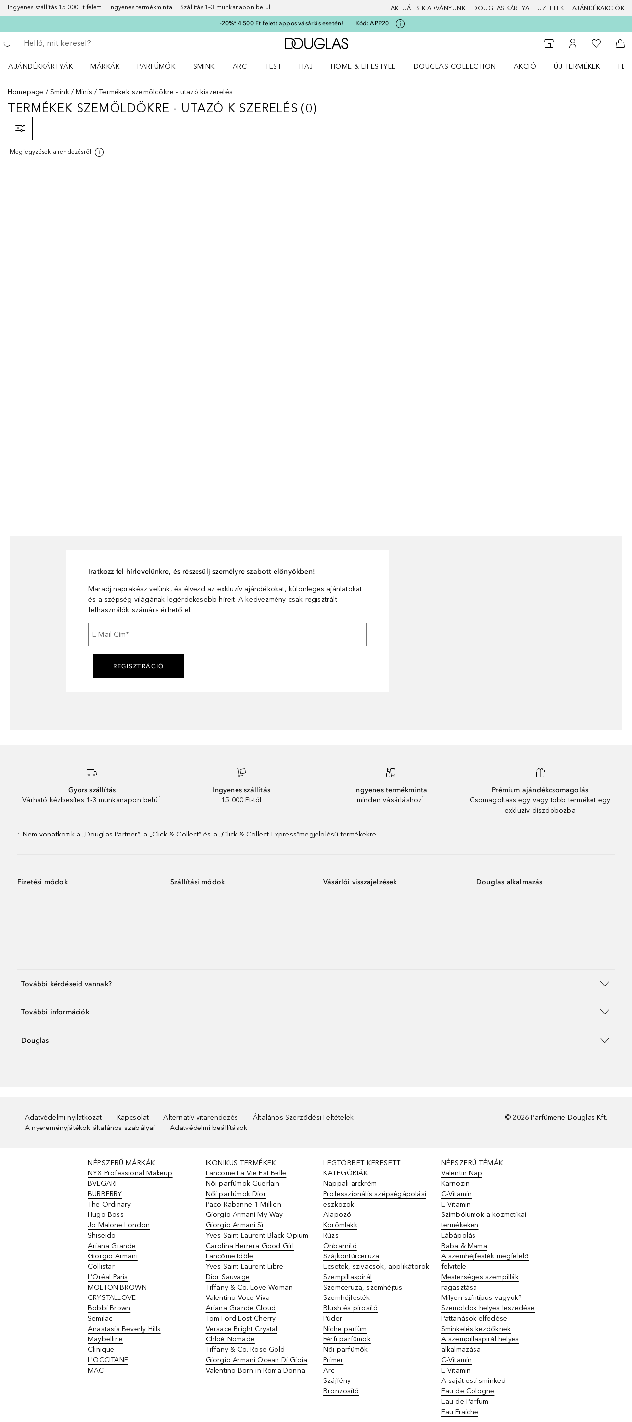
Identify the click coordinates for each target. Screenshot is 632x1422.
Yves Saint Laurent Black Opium (257, 1235)
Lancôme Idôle (230, 1256)
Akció (525, 66)
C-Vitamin (456, 1194)
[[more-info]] (57, 152)
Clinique (101, 1349)
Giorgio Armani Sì (234, 1225)
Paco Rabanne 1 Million (243, 1204)
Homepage (26, 92)
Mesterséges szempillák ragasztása (480, 1282)
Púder (332, 1318)
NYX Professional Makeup (130, 1173)
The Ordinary (109, 1204)
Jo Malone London (119, 1225)
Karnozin (455, 1183)
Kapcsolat (133, 1117)
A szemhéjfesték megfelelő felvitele (485, 1261)
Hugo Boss (106, 1215)
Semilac (100, 1318)
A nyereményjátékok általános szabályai (90, 1128)
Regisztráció (138, 666)
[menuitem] (46, 66)
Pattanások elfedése (474, 1318)
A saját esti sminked (473, 1381)
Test (273, 66)
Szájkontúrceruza (351, 1256)
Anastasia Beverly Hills (124, 1329)
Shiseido (102, 1235)
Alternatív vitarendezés (200, 1117)
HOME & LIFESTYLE (363, 66)
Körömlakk (340, 1225)
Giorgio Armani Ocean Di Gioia (257, 1360)
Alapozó (337, 1215)
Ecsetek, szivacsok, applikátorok (376, 1266)
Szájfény (337, 1381)
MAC (96, 1370)
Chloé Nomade (230, 1339)
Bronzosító (341, 1391)
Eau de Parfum (465, 1401)
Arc (240, 66)
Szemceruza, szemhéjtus (362, 1287)
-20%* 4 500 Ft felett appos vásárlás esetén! (282, 23)
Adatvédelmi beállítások (209, 1128)
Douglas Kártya (501, 8)
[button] (316, 983)
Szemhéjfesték (346, 1298)
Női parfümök (345, 1349)
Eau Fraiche (459, 1412)
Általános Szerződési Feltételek (303, 1117)
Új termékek (577, 66)
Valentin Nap (461, 1173)
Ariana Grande (112, 1246)
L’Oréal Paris (108, 1277)
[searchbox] (96, 43)
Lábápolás (458, 1235)
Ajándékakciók (598, 8)
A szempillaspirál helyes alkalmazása (480, 1344)
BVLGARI (102, 1183)
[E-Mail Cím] (227, 634)
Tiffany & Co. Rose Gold (245, 1349)
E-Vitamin (456, 1204)
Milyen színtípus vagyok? (481, 1298)
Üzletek (550, 8)
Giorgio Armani (113, 1256)
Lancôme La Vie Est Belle (246, 1173)
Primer (333, 1360)
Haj (306, 66)
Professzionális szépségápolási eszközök (374, 1199)
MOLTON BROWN (117, 1287)
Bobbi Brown (109, 1308)
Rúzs (331, 1235)
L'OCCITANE (108, 1360)
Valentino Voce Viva (238, 1298)
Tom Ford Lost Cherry (241, 1318)
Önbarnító (340, 1246)
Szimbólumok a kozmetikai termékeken (484, 1220)
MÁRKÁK (104, 66)
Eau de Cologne (468, 1391)
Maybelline (105, 1339)
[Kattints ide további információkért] (400, 24)
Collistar (101, 1266)
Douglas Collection (455, 66)
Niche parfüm (345, 1329)
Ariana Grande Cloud (241, 1308)
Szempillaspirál (347, 1277)
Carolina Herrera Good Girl (250, 1246)
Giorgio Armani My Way (244, 1215)
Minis (84, 92)
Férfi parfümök (347, 1339)
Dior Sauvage (228, 1277)
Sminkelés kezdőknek (476, 1329)
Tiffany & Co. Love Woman (249, 1287)
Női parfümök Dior (236, 1194)
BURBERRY (105, 1194)
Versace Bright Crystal (241, 1329)
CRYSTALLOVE (112, 1298)
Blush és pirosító (350, 1308)
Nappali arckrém (350, 1183)
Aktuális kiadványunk (428, 8)
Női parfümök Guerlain (243, 1183)
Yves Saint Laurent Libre (245, 1266)
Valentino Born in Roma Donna (256, 1370)
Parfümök (156, 66)
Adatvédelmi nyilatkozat (63, 1117)
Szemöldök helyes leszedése (488, 1308)
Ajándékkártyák (40, 66)
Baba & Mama (464, 1246)
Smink (204, 66)
